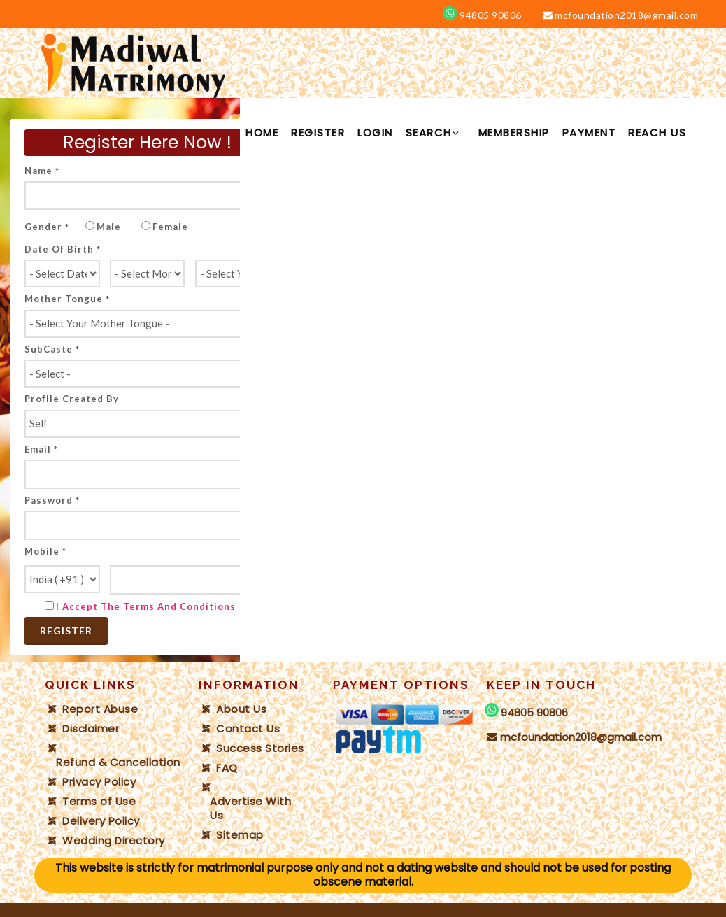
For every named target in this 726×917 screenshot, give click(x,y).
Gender (46, 226)
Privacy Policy (99, 782)
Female (170, 226)
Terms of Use (99, 802)
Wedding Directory (113, 841)
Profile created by (71, 398)
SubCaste (52, 349)
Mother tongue (67, 298)
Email (41, 449)
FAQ (227, 768)
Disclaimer (90, 729)
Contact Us (248, 729)
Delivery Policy (101, 821)
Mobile (45, 551)
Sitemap (240, 835)
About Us (241, 709)
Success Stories (260, 748)
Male (109, 226)
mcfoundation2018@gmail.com (621, 15)
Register (66, 631)
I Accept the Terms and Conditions (146, 606)
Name (41, 170)
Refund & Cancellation (118, 762)
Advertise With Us (250, 809)
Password (52, 500)
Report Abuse (100, 709)
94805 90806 (489, 15)
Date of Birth (62, 249)
